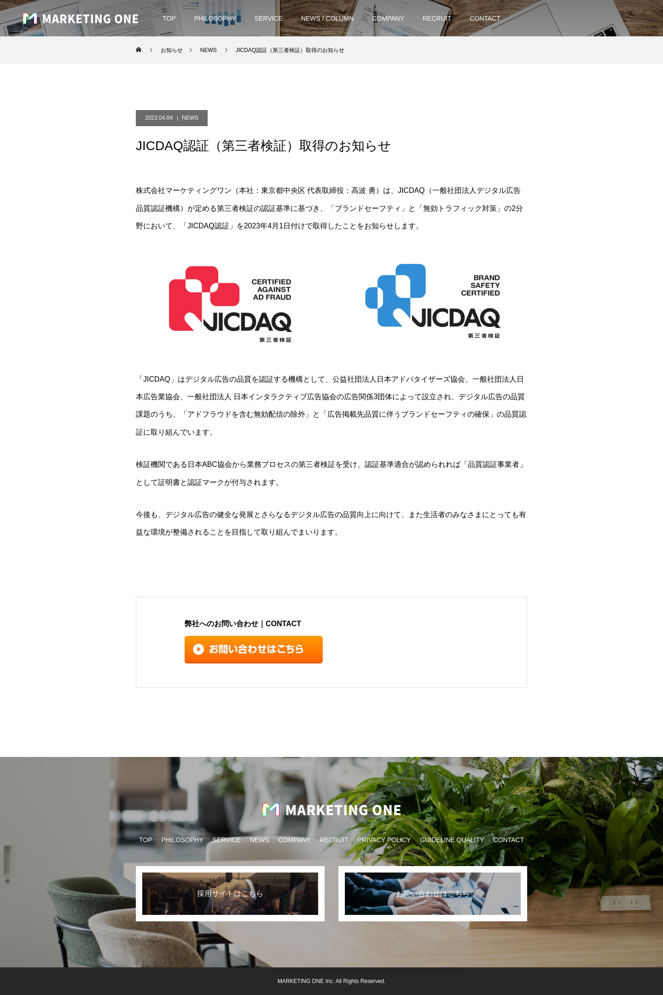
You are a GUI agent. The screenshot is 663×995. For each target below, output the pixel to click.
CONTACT (485, 18)
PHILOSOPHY (215, 18)
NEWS (190, 118)
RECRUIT (437, 18)
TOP (169, 18)
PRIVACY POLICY (384, 840)
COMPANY (388, 18)
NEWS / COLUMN (327, 18)
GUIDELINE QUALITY (452, 840)
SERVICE (269, 18)
